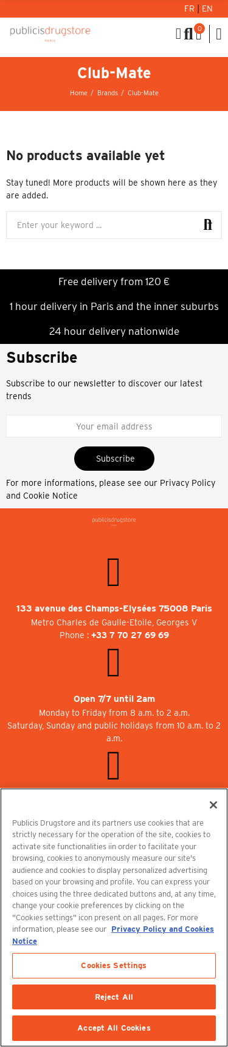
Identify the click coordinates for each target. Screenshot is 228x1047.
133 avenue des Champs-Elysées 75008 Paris (114, 608)
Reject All (114, 997)
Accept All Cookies (113, 1027)
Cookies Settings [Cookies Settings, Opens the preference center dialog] (114, 965)
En (207, 8)
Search (208, 225)
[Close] (213, 805)
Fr (190, 8)
